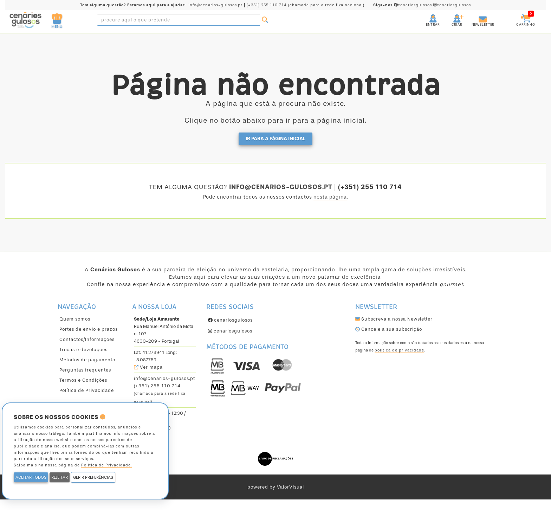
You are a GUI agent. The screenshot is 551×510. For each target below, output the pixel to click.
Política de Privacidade (86, 390)
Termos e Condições (83, 380)
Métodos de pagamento (87, 359)
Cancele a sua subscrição (388, 329)
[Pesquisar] (265, 20)
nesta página (330, 197)
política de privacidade (399, 350)
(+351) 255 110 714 (267, 5)
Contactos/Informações (87, 339)
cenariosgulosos (403, 5)
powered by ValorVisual (275, 487)
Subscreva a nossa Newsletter (394, 319)
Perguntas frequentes (85, 370)
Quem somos (74, 319)
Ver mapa (148, 367)
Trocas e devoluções (83, 349)
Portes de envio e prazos (88, 329)
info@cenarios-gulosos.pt (215, 5)
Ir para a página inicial (275, 139)
